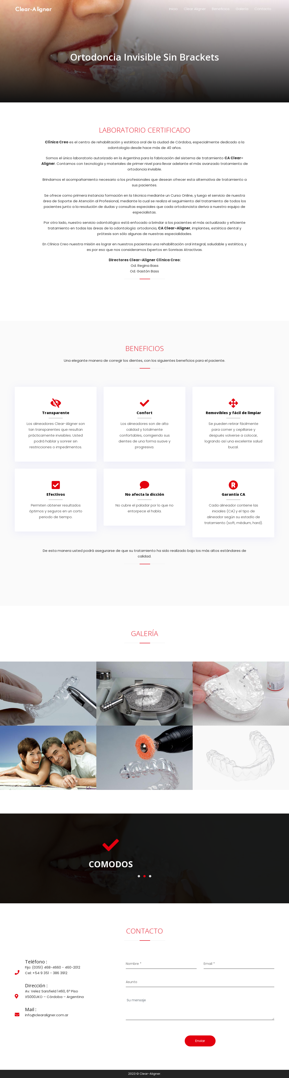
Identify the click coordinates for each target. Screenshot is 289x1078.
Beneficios (221, 8)
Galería (242, 8)
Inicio (173, 8)
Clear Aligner (195, 8)
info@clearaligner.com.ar (46, 1015)
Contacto (262, 8)
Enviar (200, 1040)
